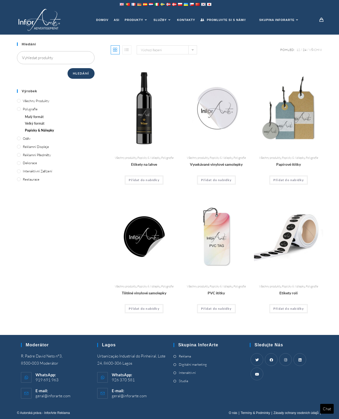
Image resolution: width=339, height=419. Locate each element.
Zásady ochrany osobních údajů (296, 413)
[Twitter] (257, 359)
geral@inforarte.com (52, 395)
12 (298, 50)
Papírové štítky (288, 164)
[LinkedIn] (299, 359)
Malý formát (34, 117)
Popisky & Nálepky (148, 158)
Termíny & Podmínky (255, 413)
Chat (327, 408)
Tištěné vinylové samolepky (144, 293)
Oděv (26, 138)
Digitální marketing (193, 364)
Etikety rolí (288, 293)
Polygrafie (167, 158)
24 (304, 50)
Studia (183, 381)
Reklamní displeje (36, 147)
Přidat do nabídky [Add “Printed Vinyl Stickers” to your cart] (144, 309)
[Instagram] (285, 359)
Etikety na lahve (144, 164)
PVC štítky (216, 293)
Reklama (185, 356)
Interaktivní (187, 372)
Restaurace (31, 179)
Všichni (315, 50)
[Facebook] (271, 359)
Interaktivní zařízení (37, 171)
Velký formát (34, 123)
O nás (233, 413)
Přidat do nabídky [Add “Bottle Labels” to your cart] (144, 180)
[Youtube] (257, 374)
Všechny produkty (125, 158)
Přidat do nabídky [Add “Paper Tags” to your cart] (288, 180)
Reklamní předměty (37, 155)
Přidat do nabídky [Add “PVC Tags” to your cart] (216, 309)
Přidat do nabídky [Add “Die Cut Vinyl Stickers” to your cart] (216, 180)
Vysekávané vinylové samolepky (216, 164)
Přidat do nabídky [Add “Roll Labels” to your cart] (288, 309)
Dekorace (30, 163)
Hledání (81, 73)
